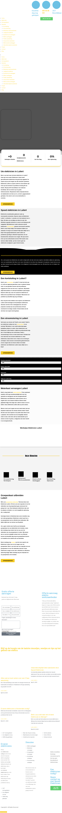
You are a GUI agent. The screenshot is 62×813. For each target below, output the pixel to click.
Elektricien (4, 20)
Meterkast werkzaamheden (9, 30)
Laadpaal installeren (8, 32)
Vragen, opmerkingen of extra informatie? (9, 618)
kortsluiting (10, 282)
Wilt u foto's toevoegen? (7, 629)
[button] (15, 55)
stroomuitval (20, 324)
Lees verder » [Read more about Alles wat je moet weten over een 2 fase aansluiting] (4, 690)
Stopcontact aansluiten (8, 40)
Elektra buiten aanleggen (9, 43)
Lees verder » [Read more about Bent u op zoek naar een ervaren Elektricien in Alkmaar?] (34, 727)
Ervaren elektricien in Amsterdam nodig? (15, 709)
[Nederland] (31, 576)
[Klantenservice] (3, 812)
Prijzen (3, 47)
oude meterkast (17, 392)
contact (13, 542)
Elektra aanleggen (7, 36)
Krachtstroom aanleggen (9, 34)
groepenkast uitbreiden (12, 502)
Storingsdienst (5, 22)
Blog (3, 51)
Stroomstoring (6, 28)
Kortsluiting (6, 26)
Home (3, 18)
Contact (3, 49)
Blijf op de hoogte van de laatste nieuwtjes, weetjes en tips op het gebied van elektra (31, 649)
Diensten (4, 24)
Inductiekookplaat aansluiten (10, 45)
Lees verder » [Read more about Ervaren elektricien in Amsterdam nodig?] (4, 718)
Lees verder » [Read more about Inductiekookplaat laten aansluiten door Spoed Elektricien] (34, 680)
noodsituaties (10, 226)
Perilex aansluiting (7, 38)
